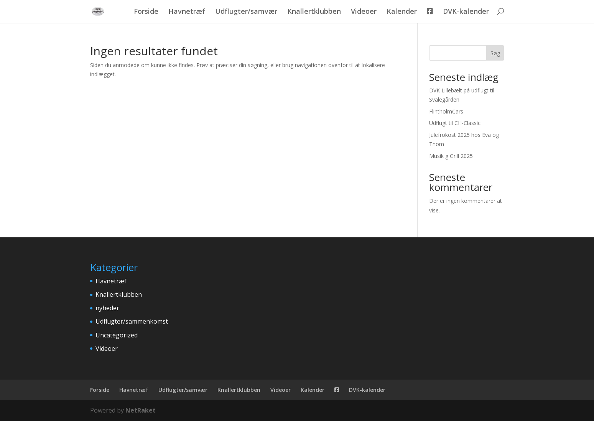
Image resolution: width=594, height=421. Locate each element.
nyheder (107, 308)
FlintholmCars (446, 111)
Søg (495, 53)
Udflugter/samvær (246, 12)
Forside (146, 12)
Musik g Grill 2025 (451, 156)
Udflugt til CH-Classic (454, 123)
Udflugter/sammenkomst (131, 321)
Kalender (402, 12)
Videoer (364, 12)
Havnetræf (186, 12)
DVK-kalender (466, 12)
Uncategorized (116, 335)
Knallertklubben (314, 12)
